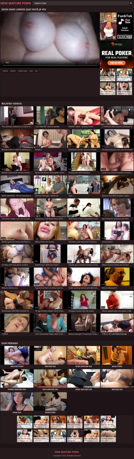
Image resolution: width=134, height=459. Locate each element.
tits (36, 71)
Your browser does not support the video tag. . (50, 40)
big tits (13, 71)
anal (31, 71)
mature (5, 71)
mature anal (22, 71)
